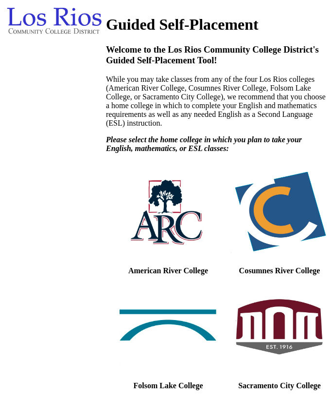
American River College (168, 270)
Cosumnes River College (279, 270)
